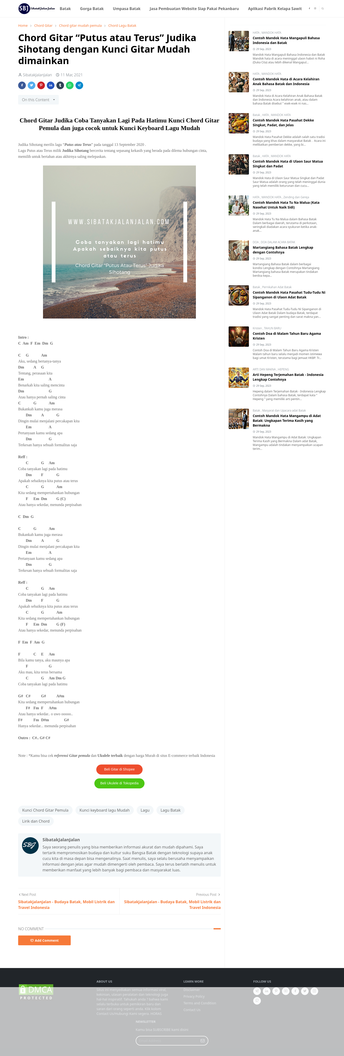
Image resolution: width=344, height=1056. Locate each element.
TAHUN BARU (272, 328)
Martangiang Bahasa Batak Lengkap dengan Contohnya (283, 249)
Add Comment (44, 940)
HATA (256, 33)
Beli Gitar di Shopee (119, 769)
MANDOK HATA (271, 33)
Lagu (145, 810)
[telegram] (257, 991)
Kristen (258, 328)
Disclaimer (191, 989)
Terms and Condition (199, 1003)
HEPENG (283, 369)
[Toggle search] (322, 8)
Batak (257, 115)
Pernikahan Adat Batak (276, 287)
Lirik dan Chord (36, 821)
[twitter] (305, 991)
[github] (257, 1001)
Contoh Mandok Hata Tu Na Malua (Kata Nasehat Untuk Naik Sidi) (286, 204)
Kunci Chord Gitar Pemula (45, 810)
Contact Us (191, 1009)
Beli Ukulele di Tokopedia (119, 783)
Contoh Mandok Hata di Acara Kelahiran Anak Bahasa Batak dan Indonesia (286, 81)
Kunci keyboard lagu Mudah (105, 810)
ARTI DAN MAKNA (264, 369)
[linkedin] (266, 991)
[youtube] (286, 991)
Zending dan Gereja (296, 197)
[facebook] (309, 8)
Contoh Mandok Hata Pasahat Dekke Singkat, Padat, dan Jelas (283, 122)
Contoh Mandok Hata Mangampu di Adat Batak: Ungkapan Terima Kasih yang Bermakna (287, 420)
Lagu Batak (171, 810)
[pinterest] (276, 991)
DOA (256, 242)
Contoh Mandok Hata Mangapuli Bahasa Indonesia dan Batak (286, 40)
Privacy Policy (193, 996)
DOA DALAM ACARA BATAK (278, 242)
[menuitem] (65, 8)
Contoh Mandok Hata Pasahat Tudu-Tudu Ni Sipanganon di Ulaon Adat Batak (289, 294)
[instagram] (315, 8)
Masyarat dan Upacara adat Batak (284, 410)
